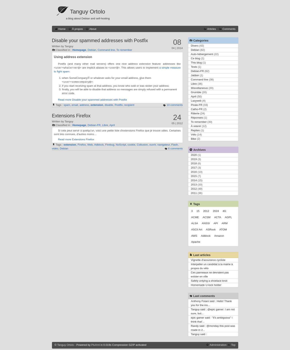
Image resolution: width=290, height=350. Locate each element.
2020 (194, 154)
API (215, 223)
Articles (211, 28)
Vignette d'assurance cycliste (208, 259)
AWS (194, 235)
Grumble (196, 92)
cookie (131, 144)
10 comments (175, 104)
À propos (77, 28)
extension (97, 104)
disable (109, 104)
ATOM (223, 229)
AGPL (228, 217)
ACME (195, 217)
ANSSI (206, 223)
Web (90, 144)
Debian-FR (94, 125)
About (92, 28)
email (75, 104)
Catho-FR (197, 109)
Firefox (82, 144)
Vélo (193, 134)
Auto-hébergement (202, 54)
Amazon (219, 235)
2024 (216, 210)
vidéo (55, 148)
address (84, 104)
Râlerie (195, 113)
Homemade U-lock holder (206, 284)
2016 (194, 171)
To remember (124, 49)
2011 (194, 193)
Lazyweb (196, 100)
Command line (106, 49)
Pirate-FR (196, 104)
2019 (194, 159)
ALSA (194, 223)
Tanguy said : (199, 334)
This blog (196, 62)
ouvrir (152, 144)
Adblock (99, 144)
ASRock (211, 229)
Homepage (79, 49)
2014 (194, 180)
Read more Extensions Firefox (76, 139)
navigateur (163, 144)
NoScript (121, 144)
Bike (193, 138)
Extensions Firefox (71, 115)
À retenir (196, 126)
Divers (195, 45)
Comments (229, 28)
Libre (105, 125)
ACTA (217, 217)
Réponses (197, 117)
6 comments (175, 148)
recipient (129, 104)
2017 (194, 167)
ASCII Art (196, 229)
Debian (92, 49)
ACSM (206, 217)
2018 (194, 163)
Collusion (142, 144)
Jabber (195, 75)
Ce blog (195, 58)
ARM (225, 223)
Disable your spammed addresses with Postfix (100, 40)
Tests (194, 66)
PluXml (95, 344)
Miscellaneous (199, 88)
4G (224, 210)
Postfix (119, 104)
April (112, 125)
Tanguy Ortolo (87, 11)
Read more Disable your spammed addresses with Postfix (92, 99)
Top (233, 344)
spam (67, 104)
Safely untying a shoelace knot (209, 280)
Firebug (109, 144)
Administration (218, 344)
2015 (194, 176)
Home (62, 28)
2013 (194, 184)
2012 (194, 188)
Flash (174, 144)
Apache (195, 241)
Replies (195, 130)
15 (197, 210)
